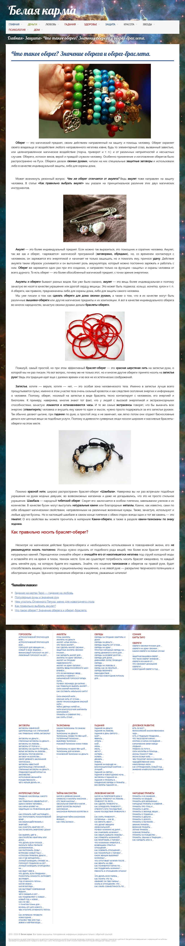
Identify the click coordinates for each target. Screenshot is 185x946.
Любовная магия (104, 793)
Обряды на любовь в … (105, 665)
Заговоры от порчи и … (30, 746)
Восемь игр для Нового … (31, 907)
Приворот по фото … (104, 801)
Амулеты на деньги (66, 639)
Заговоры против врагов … (31, 754)
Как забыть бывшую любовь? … (109, 835)
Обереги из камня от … (143, 661)
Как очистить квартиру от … (32, 827)
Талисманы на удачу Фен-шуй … (72, 749)
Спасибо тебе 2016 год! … (30, 920)
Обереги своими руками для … (147, 646)
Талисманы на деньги (67, 733)
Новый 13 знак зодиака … (31, 650)
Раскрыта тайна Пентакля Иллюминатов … (30, 846)
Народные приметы (143, 793)
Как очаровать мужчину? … (107, 832)
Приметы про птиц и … (143, 806)
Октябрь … (99, 754)
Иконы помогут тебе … (143, 754)
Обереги (136, 643)
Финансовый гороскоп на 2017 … (34, 652)
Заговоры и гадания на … (106, 777)
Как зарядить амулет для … (69, 655)
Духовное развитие (143, 725)
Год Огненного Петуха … (30, 881)
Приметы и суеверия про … (69, 714)
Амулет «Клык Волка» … (68, 642)
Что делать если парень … (106, 876)
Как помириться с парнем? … (108, 853)
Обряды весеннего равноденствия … (103, 671)
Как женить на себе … (104, 863)
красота (130, 24)
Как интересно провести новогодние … (30, 916)
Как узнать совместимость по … (110, 886)
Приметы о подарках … (143, 814)
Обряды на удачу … (103, 647)
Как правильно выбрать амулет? (35, 606)
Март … (97, 736)
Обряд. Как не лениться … (106, 668)
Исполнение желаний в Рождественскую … (30, 778)
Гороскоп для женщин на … (32, 647)
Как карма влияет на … (29, 806)
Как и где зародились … (30, 858)
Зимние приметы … (141, 824)
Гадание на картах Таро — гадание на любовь (44, 593)
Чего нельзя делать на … (30, 782)
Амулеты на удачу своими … (70, 657)
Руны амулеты (63, 637)
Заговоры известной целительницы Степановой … (33, 765)
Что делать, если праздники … (33, 873)
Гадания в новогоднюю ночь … (109, 774)
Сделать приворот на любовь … (109, 798)
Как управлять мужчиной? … (108, 837)
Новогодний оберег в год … (146, 669)
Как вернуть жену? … (103, 822)
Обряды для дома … (104, 657)
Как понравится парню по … (108, 865)
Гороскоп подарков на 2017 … (33, 863)
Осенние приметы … (141, 832)
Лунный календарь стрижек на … (34, 860)
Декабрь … (99, 759)
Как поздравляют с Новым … (32, 897)
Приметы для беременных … (145, 801)
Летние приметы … (141, 829)
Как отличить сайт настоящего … (34, 814)
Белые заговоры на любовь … (33, 751)
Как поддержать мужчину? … (108, 868)
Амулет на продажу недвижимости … (66, 661)
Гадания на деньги (103, 728)
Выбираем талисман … (67, 741)
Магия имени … (26, 884)
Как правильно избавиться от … (34, 801)
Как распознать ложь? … (30, 850)
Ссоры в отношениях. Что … (107, 884)
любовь (52, 24)
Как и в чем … (25, 902)
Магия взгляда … (27, 886)
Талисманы (63, 725)
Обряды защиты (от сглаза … (108, 645)
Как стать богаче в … (66, 822)
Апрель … (98, 741)
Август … (98, 751)
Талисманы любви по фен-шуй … (72, 736)
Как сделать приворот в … (106, 803)
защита (111, 24)
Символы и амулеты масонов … (72, 798)
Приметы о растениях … (143, 822)
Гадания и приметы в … (105, 780)
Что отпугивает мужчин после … (110, 860)
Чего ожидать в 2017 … (29, 894)
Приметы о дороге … (142, 819)
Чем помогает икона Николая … (148, 759)
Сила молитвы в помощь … (145, 751)
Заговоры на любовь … (30, 743)
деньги (34, 24)
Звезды (149, 24)
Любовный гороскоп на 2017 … (33, 655)
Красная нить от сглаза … (69, 699)
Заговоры (24, 725)
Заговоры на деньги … (29, 738)
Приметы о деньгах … (142, 817)
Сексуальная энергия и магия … (72, 803)
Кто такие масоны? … (67, 801)
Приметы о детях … (141, 809)
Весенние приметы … (142, 827)
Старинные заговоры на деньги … (35, 741)
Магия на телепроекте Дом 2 (108, 796)
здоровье (92, 24)
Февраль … (99, 738)
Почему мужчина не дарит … (108, 829)
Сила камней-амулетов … (69, 688)
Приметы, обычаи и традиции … (147, 837)
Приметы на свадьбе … (143, 798)
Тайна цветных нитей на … (69, 706)
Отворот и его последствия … (108, 809)
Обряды (98, 634)
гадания (71, 24)
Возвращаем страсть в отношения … (104, 846)
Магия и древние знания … (69, 796)
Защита (32, 38)
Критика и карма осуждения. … (147, 741)
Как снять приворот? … (105, 817)
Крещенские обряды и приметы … (110, 782)
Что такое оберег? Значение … (146, 659)
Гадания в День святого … (106, 733)
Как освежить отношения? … (108, 850)
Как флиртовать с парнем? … (107, 840)
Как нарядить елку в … (143, 840)
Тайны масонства (67, 793)
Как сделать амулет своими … (71, 647)
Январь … (98, 762)
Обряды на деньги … (104, 642)
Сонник (136, 634)
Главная (15, 24)
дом (38, 30)
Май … (97, 743)
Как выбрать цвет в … (28, 835)
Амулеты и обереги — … (68, 676)
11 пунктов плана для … (30, 904)
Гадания (99, 725)
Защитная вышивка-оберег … (146, 656)
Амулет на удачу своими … (69, 665)
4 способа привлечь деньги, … (33, 855)
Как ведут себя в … (27, 871)
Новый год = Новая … (29, 899)
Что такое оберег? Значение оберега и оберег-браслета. (51, 610)
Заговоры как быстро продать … (34, 749)
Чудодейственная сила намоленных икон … (143, 763)
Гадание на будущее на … (106, 764)
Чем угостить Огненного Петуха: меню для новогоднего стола (54, 601)
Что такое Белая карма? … (144, 738)
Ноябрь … (98, 756)
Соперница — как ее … (104, 819)
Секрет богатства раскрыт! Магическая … (69, 807)
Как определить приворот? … (108, 806)
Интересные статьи (29, 793)
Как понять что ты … (104, 878)
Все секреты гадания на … (106, 785)
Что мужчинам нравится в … (108, 842)
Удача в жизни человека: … (31, 803)
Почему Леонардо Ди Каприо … (72, 683)
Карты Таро (138, 637)
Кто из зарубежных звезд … (69, 673)
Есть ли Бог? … (139, 728)
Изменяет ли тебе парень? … (107, 881)
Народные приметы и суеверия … (148, 803)
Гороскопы (25, 634)
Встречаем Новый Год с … (31, 853)
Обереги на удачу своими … (145, 648)
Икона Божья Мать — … (143, 756)
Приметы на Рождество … (144, 835)
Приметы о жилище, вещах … (146, 811)
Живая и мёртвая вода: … (30, 922)
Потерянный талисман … (68, 738)
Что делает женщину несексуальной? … (104, 825)
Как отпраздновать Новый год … (148, 767)
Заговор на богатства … (30, 756)
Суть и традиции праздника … (146, 736)
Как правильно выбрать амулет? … (73, 686)
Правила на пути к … (142, 749)
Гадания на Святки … (104, 772)
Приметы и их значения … (144, 796)
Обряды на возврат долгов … (108, 655)
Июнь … (98, 746)
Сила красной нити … (67, 696)
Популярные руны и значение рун (37, 597)
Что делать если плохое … (31, 842)
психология (18, 30)
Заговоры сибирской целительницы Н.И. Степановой (34, 729)
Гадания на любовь (103, 730)
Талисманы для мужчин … (69, 751)
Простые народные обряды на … (110, 650)
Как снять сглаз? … (65, 717)
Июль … (98, 749)
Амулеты (61, 634)
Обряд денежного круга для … (108, 652)
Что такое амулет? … (66, 645)
